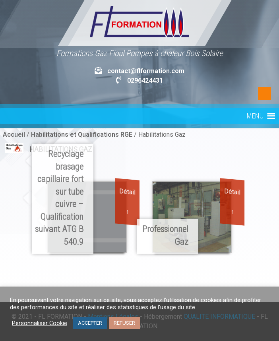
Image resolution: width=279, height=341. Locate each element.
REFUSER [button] (124, 323)
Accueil (14, 134)
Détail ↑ (127, 201)
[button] (255, 116)
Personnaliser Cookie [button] (39, 323)
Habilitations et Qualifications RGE (81, 134)
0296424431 (145, 80)
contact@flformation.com (145, 71)
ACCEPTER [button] (90, 323)
